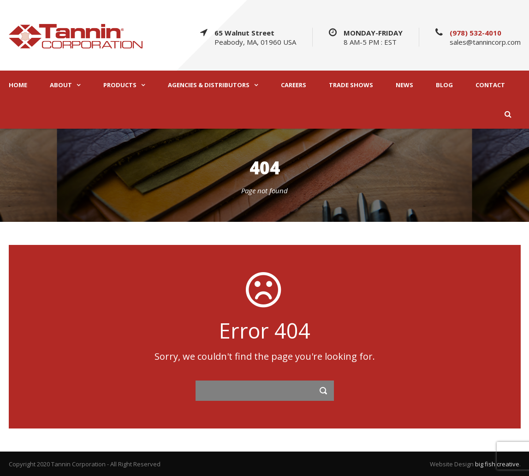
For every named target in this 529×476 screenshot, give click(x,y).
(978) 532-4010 (475, 32)
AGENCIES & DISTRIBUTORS (209, 85)
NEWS (404, 85)
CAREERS (293, 85)
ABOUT (61, 85)
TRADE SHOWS (351, 85)
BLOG (444, 85)
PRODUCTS (120, 85)
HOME (18, 85)
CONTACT (490, 85)
